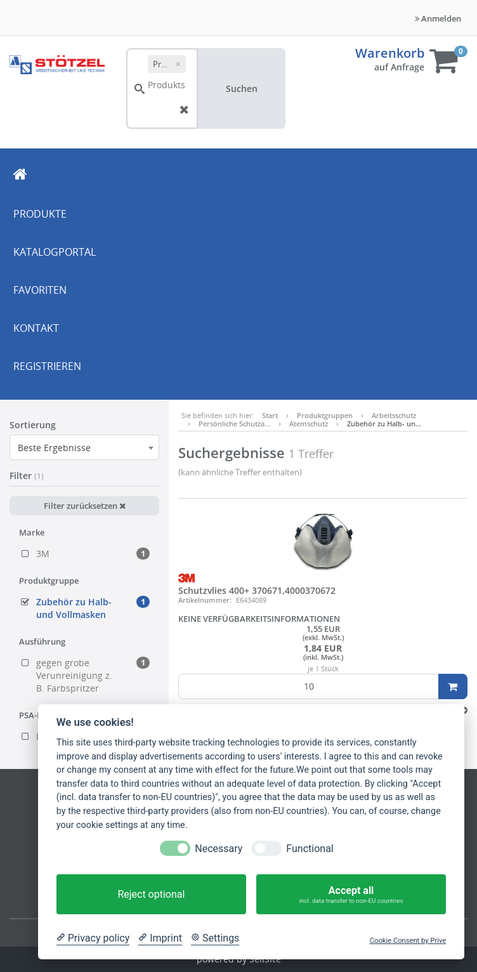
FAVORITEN (40, 290)
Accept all (351, 894)
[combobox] (84, 447)
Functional (309, 849)
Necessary (218, 849)
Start (270, 415)
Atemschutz (308, 423)
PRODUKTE (40, 214)
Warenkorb (389, 53)
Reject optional (151, 894)
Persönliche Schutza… (234, 423)
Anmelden (438, 18)
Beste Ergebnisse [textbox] (54, 448)
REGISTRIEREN (47, 366)
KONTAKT (36, 328)
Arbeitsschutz (394, 415)
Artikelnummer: (205, 599)
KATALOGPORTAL (54, 252)
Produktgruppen (325, 415)
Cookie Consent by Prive (408, 940)
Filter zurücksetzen (85, 505)
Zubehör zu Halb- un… (384, 423)
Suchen (242, 88)
